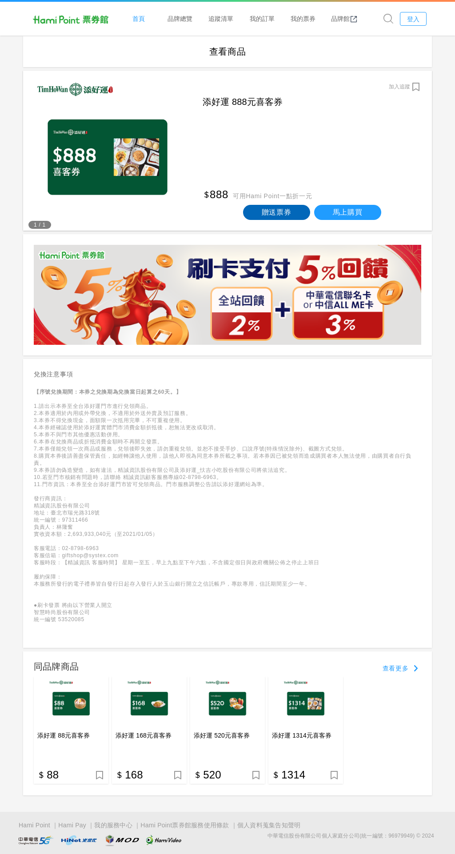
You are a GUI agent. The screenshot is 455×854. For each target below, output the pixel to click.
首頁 (138, 18)
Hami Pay (72, 824)
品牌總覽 (180, 18)
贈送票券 (276, 212)
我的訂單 (262, 18)
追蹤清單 (220, 18)
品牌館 (344, 18)
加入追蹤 (399, 87)
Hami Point (34, 824)
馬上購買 (348, 212)
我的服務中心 (113, 824)
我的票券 (303, 18)
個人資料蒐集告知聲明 (269, 824)
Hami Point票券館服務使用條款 (184, 824)
